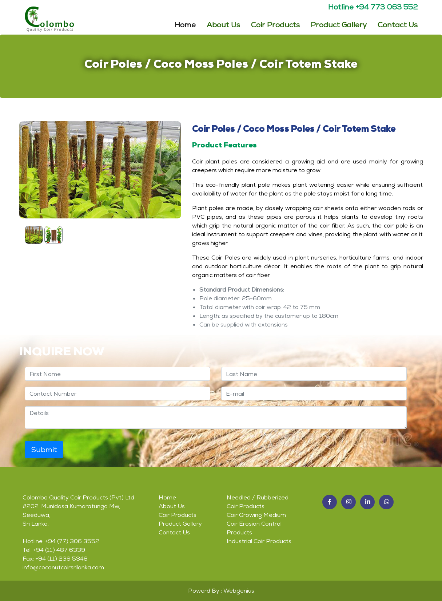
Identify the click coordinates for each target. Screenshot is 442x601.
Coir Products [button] (275, 24)
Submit (44, 449)
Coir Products (177, 515)
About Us (223, 24)
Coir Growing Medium (256, 515)
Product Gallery (339, 24)
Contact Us (398, 24)
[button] (329, 502)
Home (185, 24)
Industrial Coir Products (259, 541)
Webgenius (238, 590)
